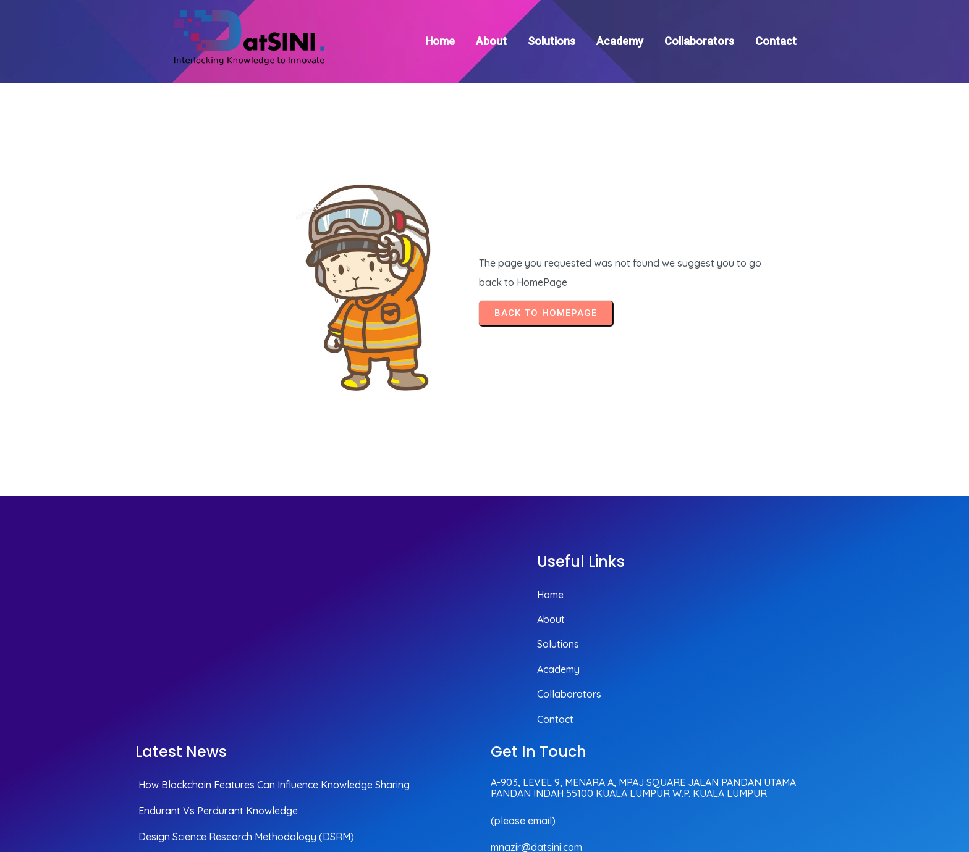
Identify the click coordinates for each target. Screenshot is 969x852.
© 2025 (816, 776)
